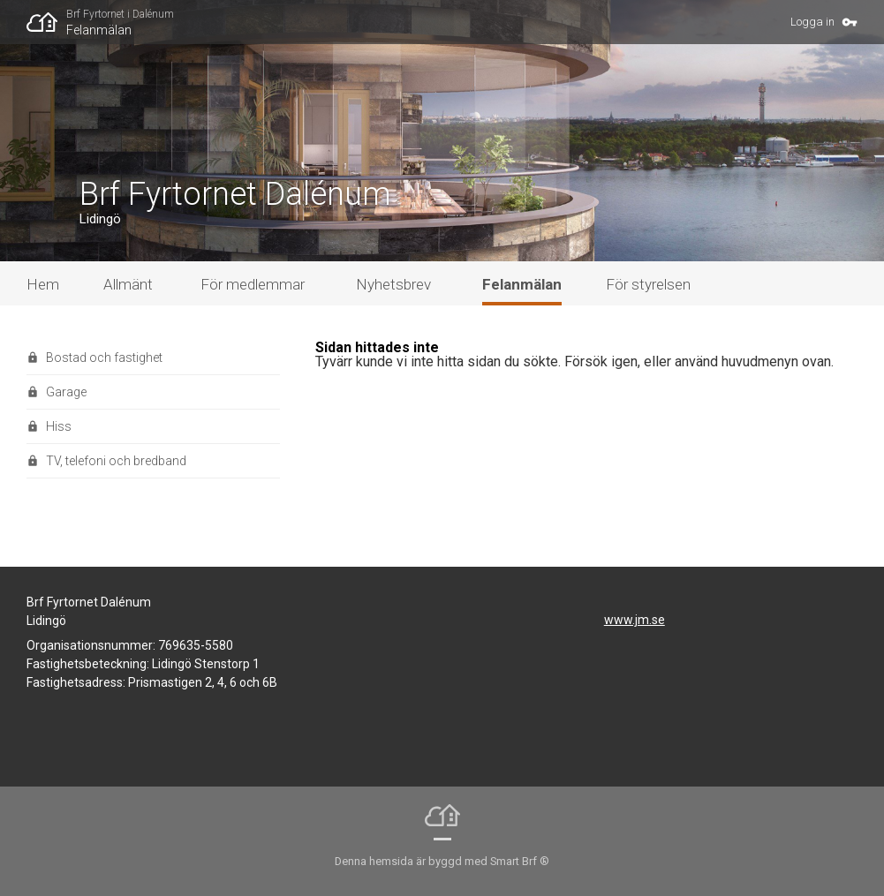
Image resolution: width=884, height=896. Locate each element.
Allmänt (128, 284)
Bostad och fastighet (104, 357)
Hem (42, 284)
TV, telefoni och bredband (116, 461)
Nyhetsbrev (393, 284)
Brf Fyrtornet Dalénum (235, 194)
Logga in (812, 21)
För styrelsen (648, 284)
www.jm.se (634, 620)
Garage (66, 392)
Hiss (59, 426)
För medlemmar (252, 284)
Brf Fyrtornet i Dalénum (120, 14)
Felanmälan (99, 30)
